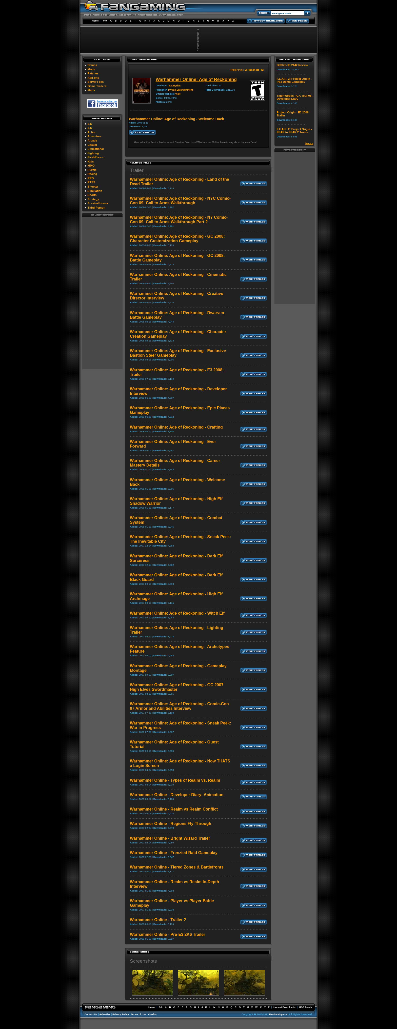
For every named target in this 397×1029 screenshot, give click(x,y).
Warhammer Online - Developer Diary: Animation (177, 795)
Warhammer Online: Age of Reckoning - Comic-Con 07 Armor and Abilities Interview (179, 706)
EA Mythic (175, 85)
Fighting (93, 153)
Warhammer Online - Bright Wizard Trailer (170, 838)
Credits (152, 1014)
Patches (93, 73)
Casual (92, 144)
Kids (91, 161)
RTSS (91, 182)
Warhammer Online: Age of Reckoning (196, 79)
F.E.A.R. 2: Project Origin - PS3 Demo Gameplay (294, 80)
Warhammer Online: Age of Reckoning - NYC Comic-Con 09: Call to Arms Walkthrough (180, 200)
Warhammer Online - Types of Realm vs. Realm (175, 780)
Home (95, 20)
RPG (91, 178)
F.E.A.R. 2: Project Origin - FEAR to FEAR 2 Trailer (294, 131)
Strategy (93, 199)
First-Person (96, 157)
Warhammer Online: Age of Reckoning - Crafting (176, 427)
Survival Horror (98, 203)
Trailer (137, 170)
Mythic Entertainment (180, 89)
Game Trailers (97, 86)
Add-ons (93, 77)
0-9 (105, 20)
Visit (177, 93)
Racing (92, 173)
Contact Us (91, 1014)
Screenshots (143, 961)
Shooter (93, 186)
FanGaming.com (278, 1014)
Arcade (92, 140)
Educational (96, 148)
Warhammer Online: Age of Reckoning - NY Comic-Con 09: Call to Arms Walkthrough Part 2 (179, 219)
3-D (90, 127)
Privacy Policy (120, 1014)
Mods (91, 69)
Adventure (95, 136)
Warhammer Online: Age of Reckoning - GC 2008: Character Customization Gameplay (177, 238)
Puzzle (92, 169)
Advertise (104, 1014)
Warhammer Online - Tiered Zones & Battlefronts (177, 867)
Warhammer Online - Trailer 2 (158, 920)
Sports (92, 194)
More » (309, 143)
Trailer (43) (236, 69)
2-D (90, 123)
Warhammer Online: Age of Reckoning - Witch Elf (177, 613)
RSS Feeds (305, 1007)
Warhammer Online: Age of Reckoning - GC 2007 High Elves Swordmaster (177, 687)
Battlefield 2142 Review (292, 65)
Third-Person (96, 207)
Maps (91, 90)
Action (92, 132)
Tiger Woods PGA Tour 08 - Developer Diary (295, 97)
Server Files (96, 81)
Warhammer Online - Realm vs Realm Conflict (174, 809)
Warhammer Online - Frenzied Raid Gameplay (173, 853)
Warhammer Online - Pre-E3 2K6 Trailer (167, 934)
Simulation (95, 190)
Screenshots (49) (254, 69)
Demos (92, 65)
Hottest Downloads (284, 1007)
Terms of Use (138, 1014)
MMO (91, 165)
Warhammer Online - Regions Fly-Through (170, 823)
